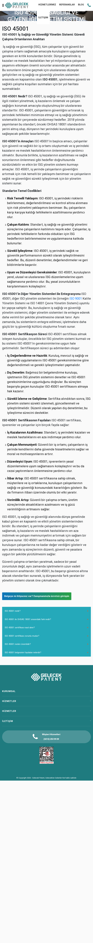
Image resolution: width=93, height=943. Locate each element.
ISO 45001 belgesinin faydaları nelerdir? (23, 652)
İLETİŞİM (43, 17)
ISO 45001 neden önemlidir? (18, 644)
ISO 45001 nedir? (13, 611)
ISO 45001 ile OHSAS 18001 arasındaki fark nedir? (28, 619)
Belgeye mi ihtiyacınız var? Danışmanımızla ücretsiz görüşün (36, 596)
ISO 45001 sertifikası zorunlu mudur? (22, 636)
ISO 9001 (75, 298)
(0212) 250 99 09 (51, 739)
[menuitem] (43, 17)
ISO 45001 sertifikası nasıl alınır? (20, 627)
